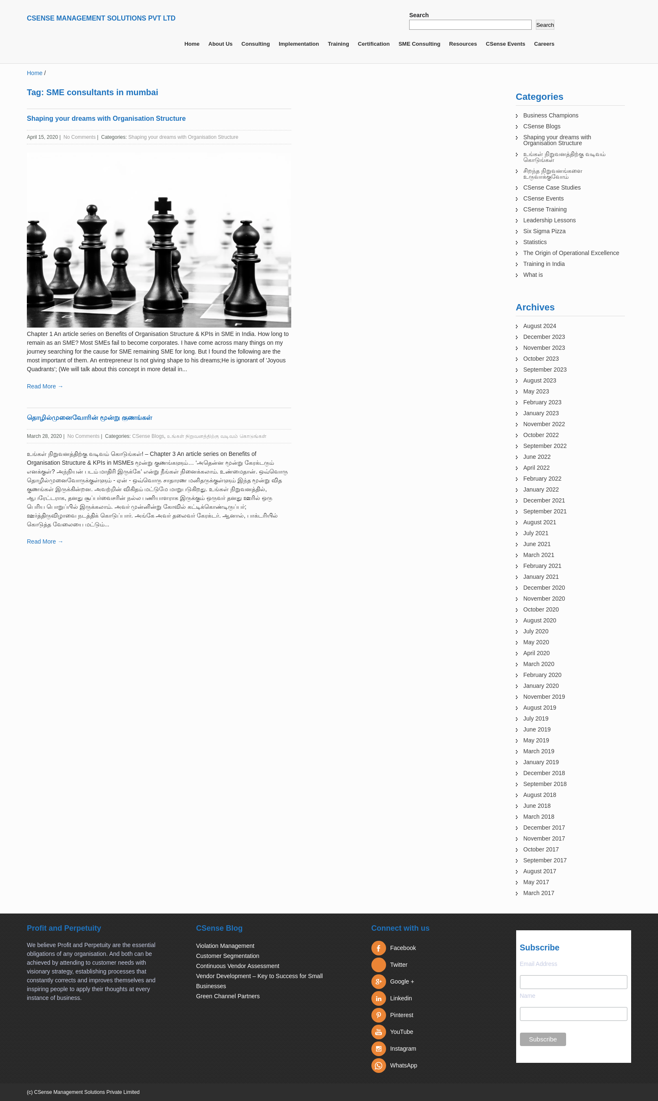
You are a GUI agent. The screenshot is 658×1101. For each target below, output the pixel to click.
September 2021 (545, 511)
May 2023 (536, 391)
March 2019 (538, 751)
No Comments (79, 137)
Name (527, 995)
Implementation (299, 44)
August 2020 (539, 620)
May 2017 (536, 882)
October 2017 (541, 849)
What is (533, 274)
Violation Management (225, 945)
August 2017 (539, 871)
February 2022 (542, 478)
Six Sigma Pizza (544, 231)
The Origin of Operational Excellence (571, 253)
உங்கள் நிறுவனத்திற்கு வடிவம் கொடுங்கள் (216, 436)
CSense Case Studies (552, 187)
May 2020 (536, 642)
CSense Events (505, 44)
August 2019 (539, 707)
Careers (544, 44)
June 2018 (537, 805)
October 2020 (541, 609)
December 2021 (544, 500)
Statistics (535, 242)
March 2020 (538, 664)
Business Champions (551, 115)
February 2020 (542, 675)
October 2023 (541, 358)
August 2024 (539, 326)
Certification (374, 44)
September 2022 (545, 445)
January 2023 (541, 413)
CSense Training (545, 209)
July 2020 (535, 631)
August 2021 (539, 522)
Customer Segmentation (227, 956)
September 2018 (545, 784)
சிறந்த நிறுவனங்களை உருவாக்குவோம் (552, 173)
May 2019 (536, 740)
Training (338, 44)
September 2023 (545, 369)
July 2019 (535, 718)
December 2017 (544, 827)
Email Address (538, 963)
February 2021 (542, 565)
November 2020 (544, 598)
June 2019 (537, 729)
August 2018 (539, 794)
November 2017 (544, 838)
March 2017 (538, 893)
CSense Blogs (148, 436)
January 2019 (541, 762)
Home (191, 44)
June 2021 (537, 544)
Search (419, 15)
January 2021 (541, 576)
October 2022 (541, 435)
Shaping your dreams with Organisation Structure (106, 118)
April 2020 (536, 653)
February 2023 (542, 402)
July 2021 (535, 533)
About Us (221, 44)
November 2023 (544, 347)
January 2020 (541, 685)
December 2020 (544, 587)
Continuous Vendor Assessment (237, 966)
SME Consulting (420, 44)
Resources (463, 44)
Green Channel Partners (228, 996)
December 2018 (544, 773)
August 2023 (539, 380)
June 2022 (537, 456)
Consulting (255, 44)
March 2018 (538, 816)
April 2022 (536, 467)
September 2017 (545, 860)
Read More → (45, 386)
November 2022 (544, 424)
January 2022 (541, 489)
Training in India (544, 263)
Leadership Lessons (549, 220)
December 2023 (544, 336)
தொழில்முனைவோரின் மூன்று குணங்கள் (89, 417)
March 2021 (538, 555)
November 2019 (544, 696)
